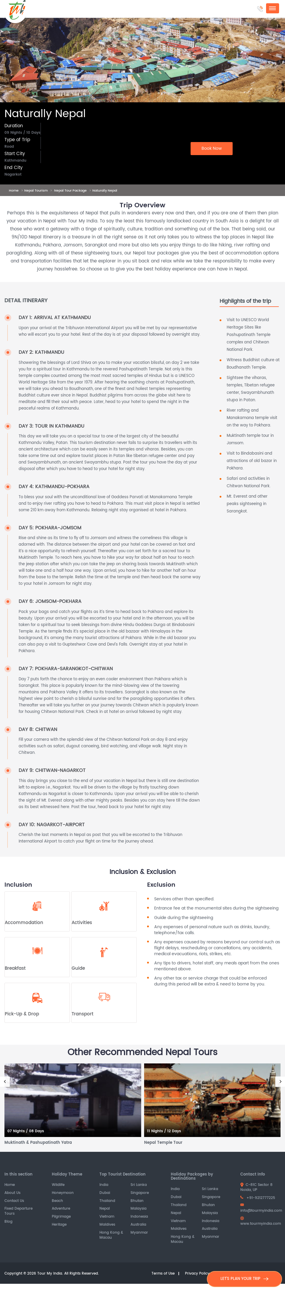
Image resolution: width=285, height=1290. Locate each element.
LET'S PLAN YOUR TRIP (244, 1279)
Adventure (61, 1208)
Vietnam (106, 1216)
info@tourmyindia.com (261, 1208)
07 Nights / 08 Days (25, 1131)
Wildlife (58, 1185)
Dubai (104, 1193)
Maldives (107, 1224)
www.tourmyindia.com (260, 1221)
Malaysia (138, 1208)
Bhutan (137, 1201)
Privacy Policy (197, 1273)
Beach (57, 1201)
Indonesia (139, 1216)
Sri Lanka (139, 1185)
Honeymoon (63, 1193)
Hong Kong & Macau (111, 1235)
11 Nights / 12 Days (164, 1131)
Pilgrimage (61, 1216)
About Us (12, 1193)
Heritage (59, 1224)
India (103, 1185)
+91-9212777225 (257, 1198)
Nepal (104, 1208)
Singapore (140, 1193)
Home (9, 1185)
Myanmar (139, 1232)
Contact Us (14, 1201)
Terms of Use (163, 1273)
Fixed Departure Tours (18, 1211)
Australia (138, 1224)
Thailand (107, 1201)
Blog (8, 1221)
